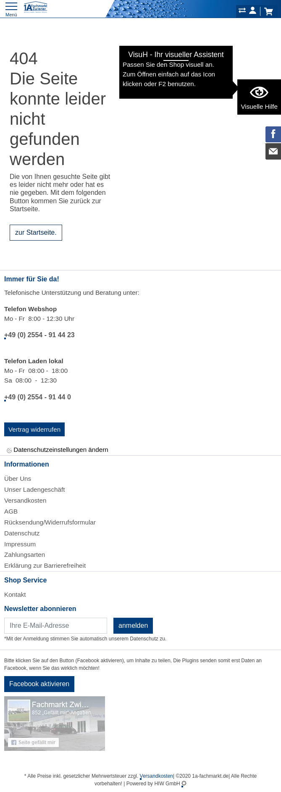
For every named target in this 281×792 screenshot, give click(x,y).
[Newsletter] (55, 626)
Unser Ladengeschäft (34, 489)
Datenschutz (21, 533)
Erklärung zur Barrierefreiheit (45, 565)
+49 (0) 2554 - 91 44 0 (37, 397)
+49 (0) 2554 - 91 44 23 (39, 334)
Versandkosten (25, 500)
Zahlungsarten (24, 554)
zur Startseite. (36, 232)
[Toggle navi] (11, 8)
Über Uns (17, 478)
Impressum (20, 544)
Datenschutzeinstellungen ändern (57, 450)
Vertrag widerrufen (34, 429)
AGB (11, 511)
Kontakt (15, 594)
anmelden (133, 625)
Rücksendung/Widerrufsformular (50, 522)
